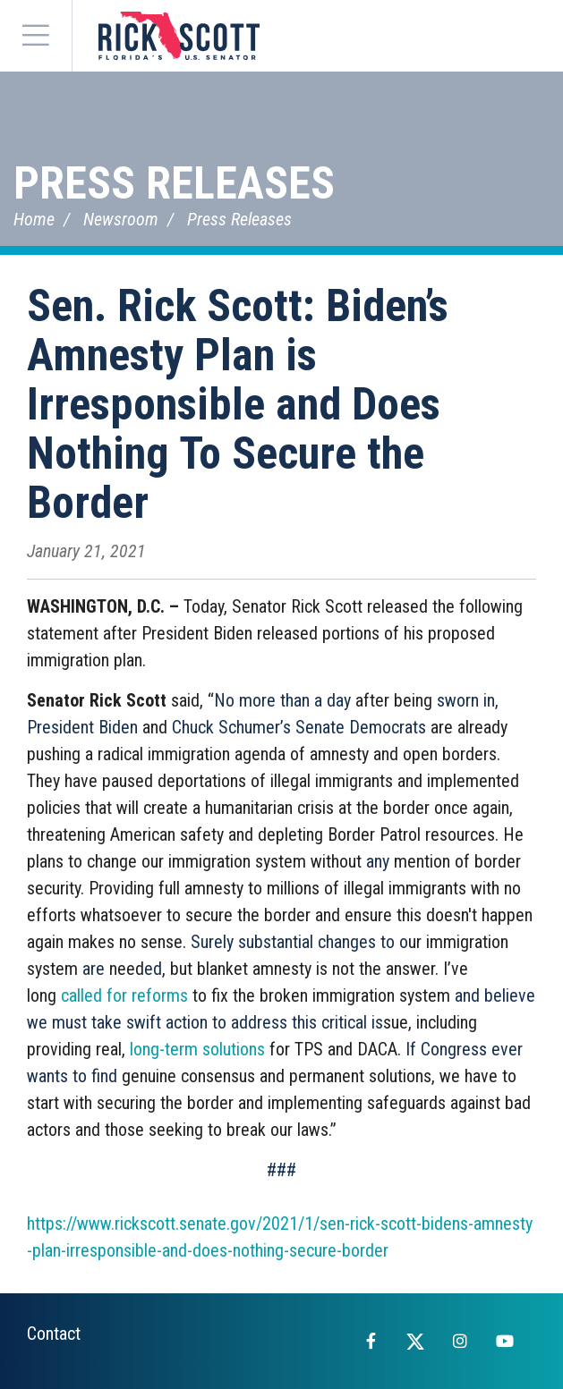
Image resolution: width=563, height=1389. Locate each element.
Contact (54, 1333)
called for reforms (124, 995)
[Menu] (36, 36)
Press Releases (174, 183)
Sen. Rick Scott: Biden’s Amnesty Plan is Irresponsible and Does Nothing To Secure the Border (237, 404)
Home (34, 219)
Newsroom (120, 219)
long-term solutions (197, 1049)
